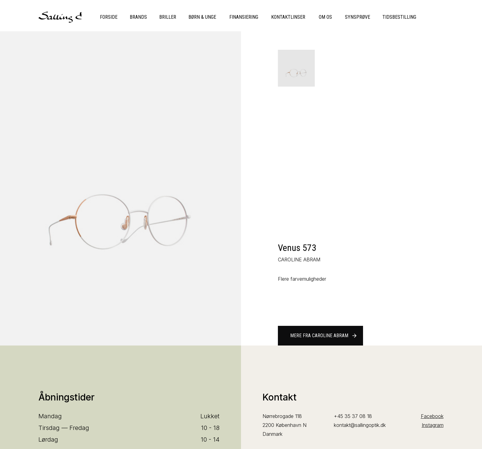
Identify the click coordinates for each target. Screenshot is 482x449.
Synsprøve (357, 17)
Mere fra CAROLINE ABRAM (324, 335)
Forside (108, 17)
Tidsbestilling (399, 17)
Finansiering (243, 17)
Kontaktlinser (288, 17)
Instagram (433, 425)
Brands (138, 17)
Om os (325, 17)
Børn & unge (202, 17)
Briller (167, 17)
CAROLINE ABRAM (299, 259)
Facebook (432, 416)
